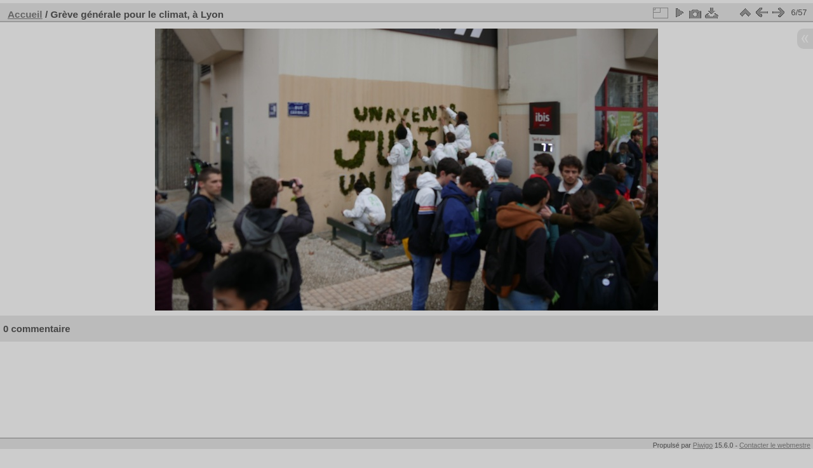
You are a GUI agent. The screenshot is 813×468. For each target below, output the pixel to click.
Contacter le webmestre (774, 445)
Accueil (25, 14)
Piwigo (703, 445)
